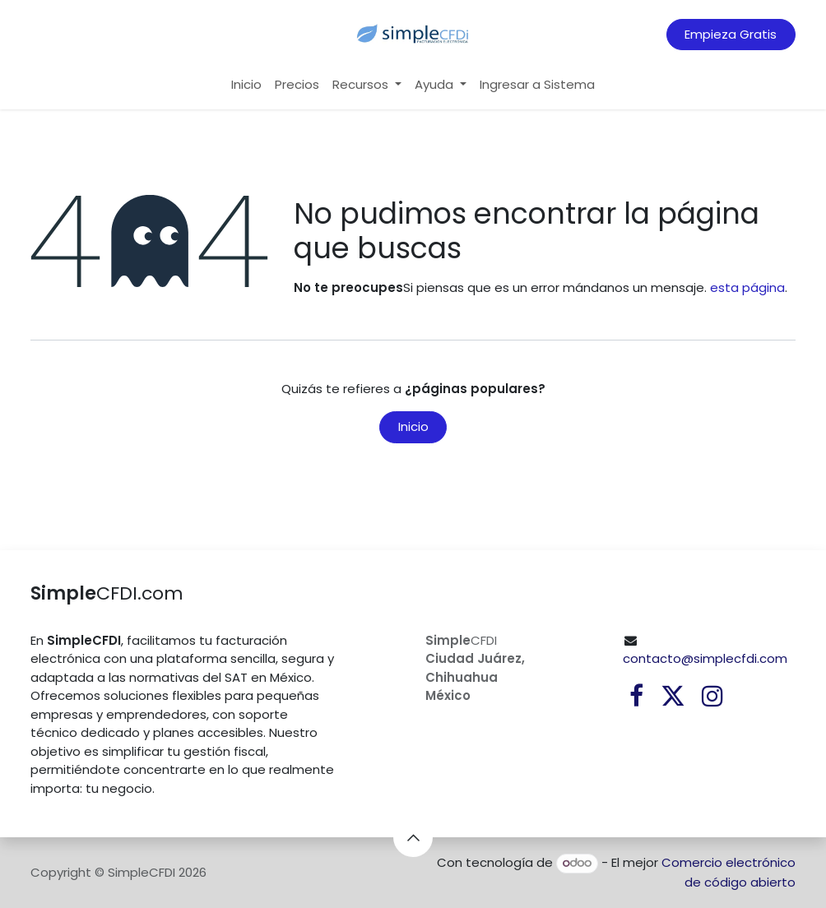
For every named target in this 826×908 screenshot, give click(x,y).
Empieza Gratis (730, 34)
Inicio (413, 426)
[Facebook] (636, 695)
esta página (747, 287)
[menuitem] (246, 85)
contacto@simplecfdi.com (705, 658)
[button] (413, 837)
